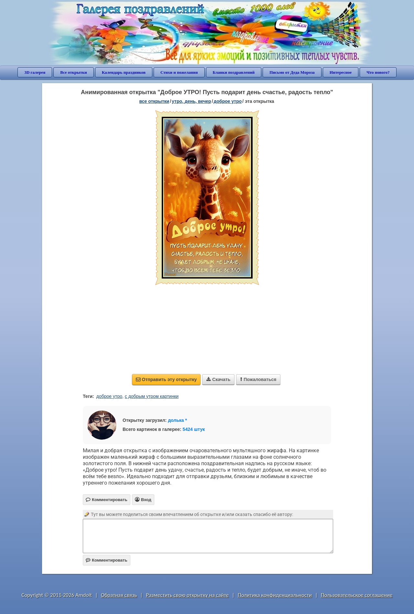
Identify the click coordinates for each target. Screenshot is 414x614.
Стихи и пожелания (179, 72)
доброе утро (228, 101)
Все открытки (73, 72)
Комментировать (106, 560)
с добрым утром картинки (152, 396)
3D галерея (34, 72)
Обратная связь (119, 595)
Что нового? (377, 72)
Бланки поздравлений (234, 72)
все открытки (154, 101)
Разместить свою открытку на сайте (187, 595)
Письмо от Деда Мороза (292, 72)
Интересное (341, 72)
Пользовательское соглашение (356, 595)
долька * (177, 420)
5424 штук (194, 429)
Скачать (218, 379)
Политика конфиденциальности (275, 595)
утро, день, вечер (191, 101)
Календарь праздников (124, 72)
